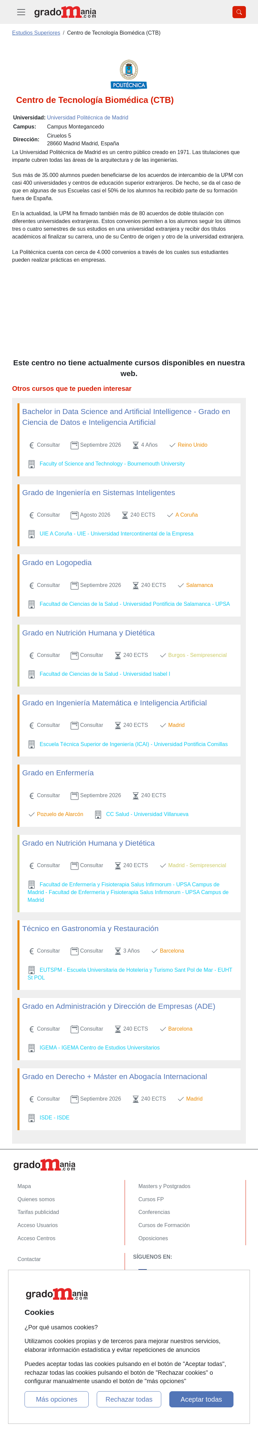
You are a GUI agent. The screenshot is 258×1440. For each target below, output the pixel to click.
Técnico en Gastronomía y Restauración (90, 928)
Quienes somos (36, 1199)
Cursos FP (151, 1199)
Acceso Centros (36, 1238)
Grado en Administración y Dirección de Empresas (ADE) (118, 1006)
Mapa (24, 1186)
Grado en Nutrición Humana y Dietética (88, 632)
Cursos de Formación (164, 1225)
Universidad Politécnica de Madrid (87, 117)
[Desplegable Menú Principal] (21, 12)
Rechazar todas (129, 1399)
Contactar (29, 1259)
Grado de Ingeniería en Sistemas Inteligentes (98, 492)
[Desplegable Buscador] (239, 12)
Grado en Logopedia (57, 562)
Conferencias (154, 1212)
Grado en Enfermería (58, 772)
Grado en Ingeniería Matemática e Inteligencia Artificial (114, 702)
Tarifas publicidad (38, 1212)
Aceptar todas (201, 1399)
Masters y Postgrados (164, 1186)
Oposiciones (153, 1238)
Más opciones (56, 1399)
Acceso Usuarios (37, 1225)
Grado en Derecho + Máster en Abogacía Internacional (114, 1076)
